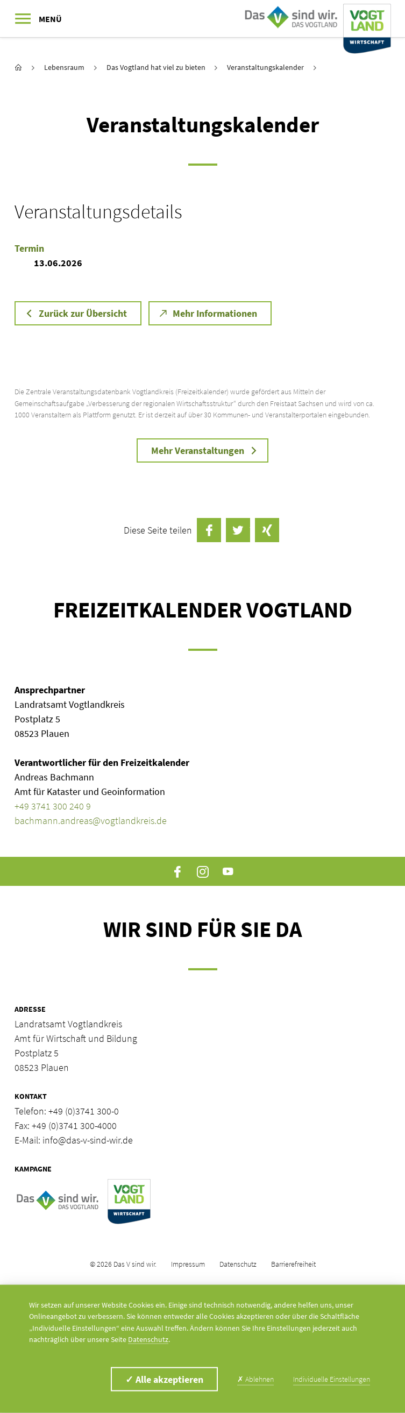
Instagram (202, 872)
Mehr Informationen (215, 313)
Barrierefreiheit (293, 1264)
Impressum (188, 1264)
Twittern (238, 530)
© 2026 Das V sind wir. (123, 1264)
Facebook (177, 872)
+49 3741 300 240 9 (53, 806)
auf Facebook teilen (209, 530)
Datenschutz (238, 1264)
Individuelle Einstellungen (331, 1379)
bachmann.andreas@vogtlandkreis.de (91, 820)
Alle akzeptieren (164, 1379)
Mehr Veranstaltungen (197, 450)
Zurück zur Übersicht (83, 313)
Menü (50, 18)
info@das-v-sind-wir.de (87, 1140)
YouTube (228, 872)
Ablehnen (255, 1379)
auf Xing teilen (267, 530)
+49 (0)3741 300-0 (83, 1111)
